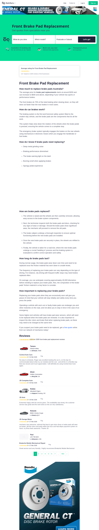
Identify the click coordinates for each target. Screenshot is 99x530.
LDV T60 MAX (34, 437)
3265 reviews (34, 74)
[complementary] (49, 188)
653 (62, 454)
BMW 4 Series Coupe (36, 413)
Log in (83, 3)
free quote (68, 327)
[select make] (22, 39)
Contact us (72, 3)
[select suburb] (66, 39)
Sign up (93, 3)
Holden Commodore (36, 374)
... (58, 454)
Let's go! (86, 39)
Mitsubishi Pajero (35, 391)
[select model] (43, 39)
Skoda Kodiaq (34, 348)
